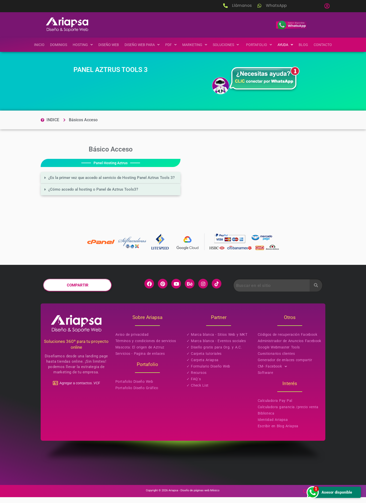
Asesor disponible (329, 492)
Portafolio (261, 45)
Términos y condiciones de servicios (145, 347)
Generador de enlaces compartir (285, 366)
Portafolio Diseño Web (134, 387)
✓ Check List (198, 391)
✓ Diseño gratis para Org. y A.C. (214, 353)
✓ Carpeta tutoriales (204, 359)
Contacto (327, 45)
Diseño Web (106, 45)
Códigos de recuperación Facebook (287, 340)
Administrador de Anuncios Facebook (289, 347)
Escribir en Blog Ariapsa (278, 432)
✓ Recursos (196, 378)
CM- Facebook (274, 372)
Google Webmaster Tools (279, 353)
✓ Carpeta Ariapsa (203, 366)
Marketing (195, 45)
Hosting (79, 45)
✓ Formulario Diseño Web (208, 372)
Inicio (34, 45)
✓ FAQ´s (194, 385)
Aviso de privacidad (131, 340)
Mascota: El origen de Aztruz (139, 353)
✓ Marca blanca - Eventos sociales (216, 347)
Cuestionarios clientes (276, 359)
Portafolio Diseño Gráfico (136, 394)
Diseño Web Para (141, 45)
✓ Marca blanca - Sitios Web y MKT (217, 340)
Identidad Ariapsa (273, 425)
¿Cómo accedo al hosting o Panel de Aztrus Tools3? (101, 194)
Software (265, 378)
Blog (308, 45)
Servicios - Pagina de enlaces (140, 359)
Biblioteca (266, 419)
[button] (326, 6)
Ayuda (289, 45)
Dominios (54, 45)
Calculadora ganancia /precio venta (288, 413)
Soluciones (228, 45)
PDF (171, 45)
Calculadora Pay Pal (275, 406)
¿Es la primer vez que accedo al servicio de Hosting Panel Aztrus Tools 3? (107, 180)
